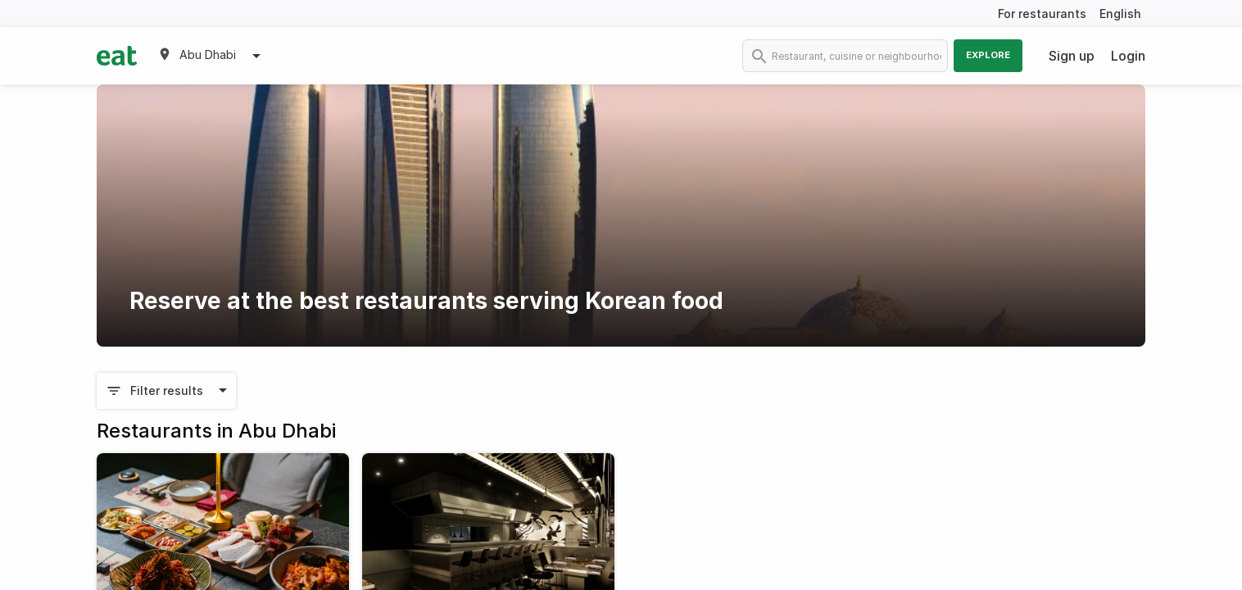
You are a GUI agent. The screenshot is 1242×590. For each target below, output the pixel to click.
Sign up (1072, 56)
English (1120, 13)
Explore (988, 55)
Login (1128, 56)
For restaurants (1042, 13)
